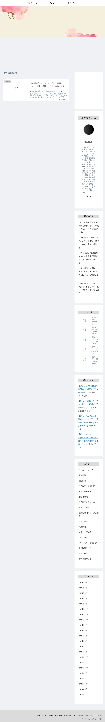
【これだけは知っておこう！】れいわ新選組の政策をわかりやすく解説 (88, 404)
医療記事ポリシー (70, 715)
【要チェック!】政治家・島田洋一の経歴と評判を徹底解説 (88, 389)
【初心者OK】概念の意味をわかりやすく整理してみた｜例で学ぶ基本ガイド (89, 258)
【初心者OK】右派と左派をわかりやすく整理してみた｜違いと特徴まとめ (89, 273)
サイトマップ (41, 715)
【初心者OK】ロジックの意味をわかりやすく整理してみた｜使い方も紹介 (89, 288)
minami (88, 141)
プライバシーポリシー (55, 715)
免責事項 (80, 715)
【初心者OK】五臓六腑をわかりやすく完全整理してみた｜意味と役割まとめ (89, 243)
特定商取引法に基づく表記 (93, 715)
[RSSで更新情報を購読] (90, 196)
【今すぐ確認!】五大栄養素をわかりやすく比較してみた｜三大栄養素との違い (89, 227)
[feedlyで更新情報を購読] (87, 196)
